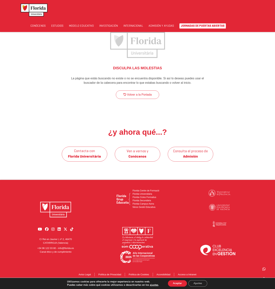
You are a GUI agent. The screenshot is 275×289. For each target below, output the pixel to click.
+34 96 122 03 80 (46, 250)
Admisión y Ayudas (180, 28)
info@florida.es (66, 250)
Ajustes (198, 283)
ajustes (153, 285)
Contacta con (84, 157)
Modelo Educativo (84, 28)
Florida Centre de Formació (145, 194)
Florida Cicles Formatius (144, 201)
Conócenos (40, 25)
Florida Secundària (141, 204)
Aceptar (176, 283)
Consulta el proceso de (190, 157)
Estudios (62, 25)
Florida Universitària (142, 197)
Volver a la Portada (137, 98)
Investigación (123, 25)
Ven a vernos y (137, 157)
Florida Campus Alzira (143, 207)
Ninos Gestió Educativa (143, 210)
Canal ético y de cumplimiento (55, 253)
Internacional (153, 25)
